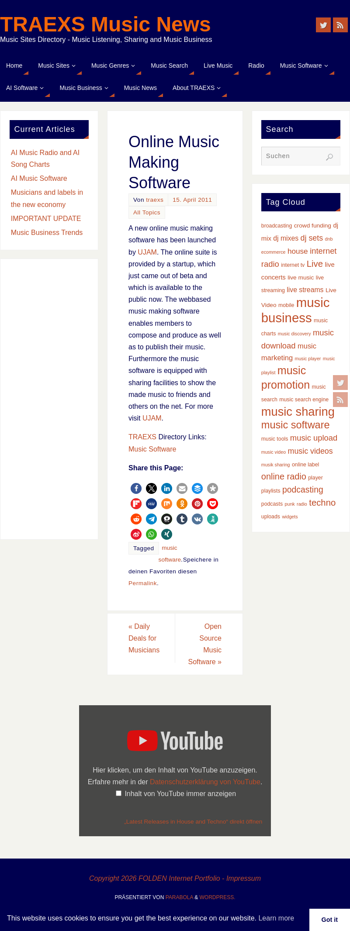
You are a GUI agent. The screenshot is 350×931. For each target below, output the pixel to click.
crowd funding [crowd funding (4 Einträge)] (312, 225)
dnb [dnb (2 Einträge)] (329, 238)
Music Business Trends (47, 232)
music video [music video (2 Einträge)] (273, 452)
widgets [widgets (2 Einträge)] (290, 516)
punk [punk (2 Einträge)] (290, 504)
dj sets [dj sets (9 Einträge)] (312, 238)
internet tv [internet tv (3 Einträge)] (293, 265)
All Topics (146, 212)
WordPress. (218, 897)
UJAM (147, 252)
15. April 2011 (192, 200)
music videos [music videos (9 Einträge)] (310, 451)
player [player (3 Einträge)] (315, 478)
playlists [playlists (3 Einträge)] (271, 491)
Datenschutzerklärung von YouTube (205, 782)
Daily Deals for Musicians (143, 638)
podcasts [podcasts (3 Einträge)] (272, 504)
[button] (136, 488)
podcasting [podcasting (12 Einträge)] (302, 489)
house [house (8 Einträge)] (298, 251)
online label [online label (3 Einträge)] (305, 465)
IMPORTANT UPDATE (46, 218)
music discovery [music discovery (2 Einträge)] (294, 333)
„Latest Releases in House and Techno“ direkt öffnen (193, 821)
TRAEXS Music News (105, 24)
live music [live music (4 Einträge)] (301, 277)
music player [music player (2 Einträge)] (308, 358)
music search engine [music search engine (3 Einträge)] (304, 400)
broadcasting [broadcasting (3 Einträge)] (276, 226)
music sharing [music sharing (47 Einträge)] (298, 411)
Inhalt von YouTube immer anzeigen (180, 793)
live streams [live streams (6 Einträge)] (305, 289)
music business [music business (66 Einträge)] (295, 309)
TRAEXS (142, 437)
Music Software (152, 449)
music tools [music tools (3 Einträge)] (274, 439)
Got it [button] (330, 919)
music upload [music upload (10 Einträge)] (313, 437)
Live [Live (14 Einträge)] (315, 264)
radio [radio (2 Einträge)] (302, 504)
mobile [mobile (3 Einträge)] (286, 305)
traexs (154, 200)
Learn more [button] (276, 918)
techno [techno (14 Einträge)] (322, 502)
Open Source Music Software (205, 644)
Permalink (142, 583)
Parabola (179, 897)
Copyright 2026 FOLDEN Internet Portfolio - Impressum (175, 878)
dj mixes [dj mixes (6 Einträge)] (285, 238)
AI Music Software (39, 178)
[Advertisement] (49, 399)
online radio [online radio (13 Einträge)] (283, 476)
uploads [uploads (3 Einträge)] (270, 517)
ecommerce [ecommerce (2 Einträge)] (273, 252)
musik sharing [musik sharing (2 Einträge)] (275, 464)
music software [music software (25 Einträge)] (295, 425)
